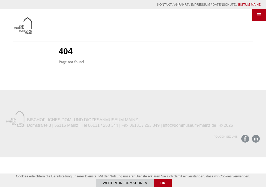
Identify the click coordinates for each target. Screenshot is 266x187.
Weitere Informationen (125, 183)
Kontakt (164, 4)
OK (163, 183)
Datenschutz (224, 4)
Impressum (200, 4)
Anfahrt (181, 4)
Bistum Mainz (249, 4)
